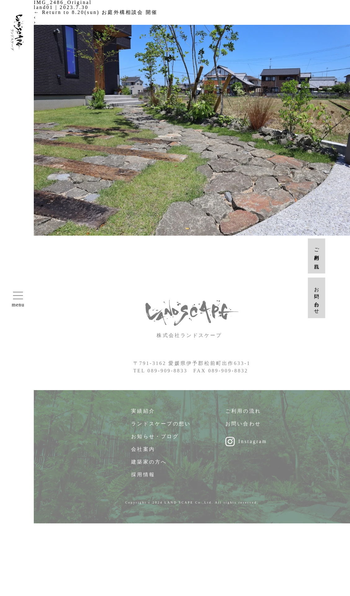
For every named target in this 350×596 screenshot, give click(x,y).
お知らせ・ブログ (155, 438)
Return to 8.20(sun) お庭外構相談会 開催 (95, 12)
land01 (43, 7)
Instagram (252, 443)
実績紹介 (143, 413)
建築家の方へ (149, 464)
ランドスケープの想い (161, 426)
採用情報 (143, 476)
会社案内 (143, 451)
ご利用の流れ (243, 413)
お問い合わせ (243, 426)
